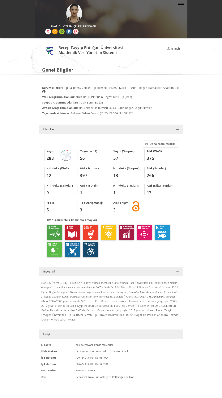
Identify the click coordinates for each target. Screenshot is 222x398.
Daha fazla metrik (159, 144)
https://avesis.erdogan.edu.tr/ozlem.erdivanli (102, 351)
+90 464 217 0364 (85, 370)
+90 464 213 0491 (85, 357)
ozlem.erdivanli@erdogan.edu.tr (94, 345)
